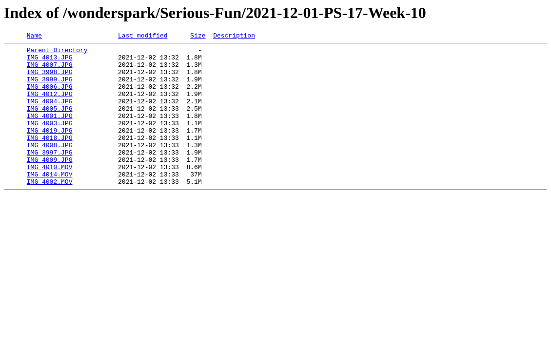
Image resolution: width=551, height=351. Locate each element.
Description (234, 36)
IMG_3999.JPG (50, 87)
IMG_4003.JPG (50, 140)
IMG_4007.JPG (50, 70)
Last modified (142, 36)
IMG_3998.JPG (50, 79)
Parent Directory (57, 52)
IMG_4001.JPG (50, 131)
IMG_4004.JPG (50, 114)
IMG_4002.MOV (50, 210)
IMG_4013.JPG (50, 61)
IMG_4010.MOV (50, 193)
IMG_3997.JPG (50, 175)
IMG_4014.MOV (50, 201)
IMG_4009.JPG (50, 184)
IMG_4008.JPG (50, 166)
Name (34, 36)
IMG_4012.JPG (50, 105)
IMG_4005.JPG (50, 122)
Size (197, 36)
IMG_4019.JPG (50, 149)
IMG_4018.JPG (50, 158)
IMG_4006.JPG (50, 96)
